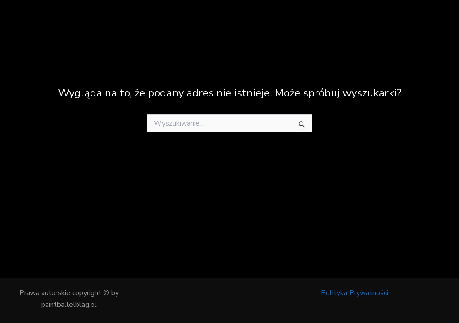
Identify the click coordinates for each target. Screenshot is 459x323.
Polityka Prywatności (354, 293)
